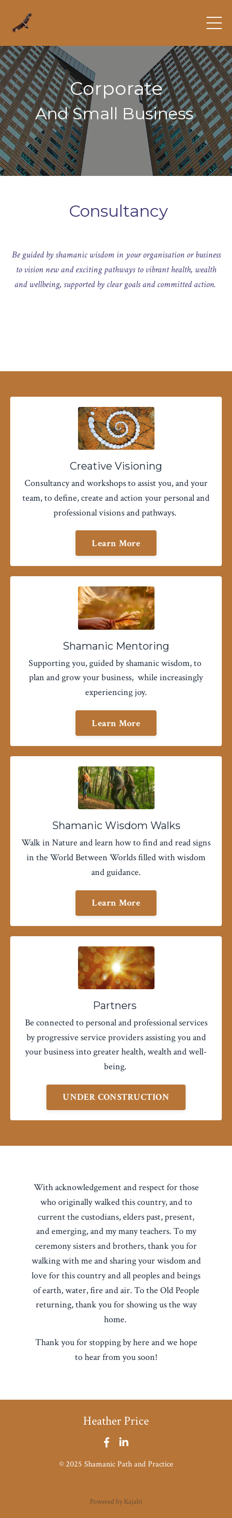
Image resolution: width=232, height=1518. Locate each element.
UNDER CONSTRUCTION (116, 1097)
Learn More (116, 543)
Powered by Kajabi (116, 1501)
